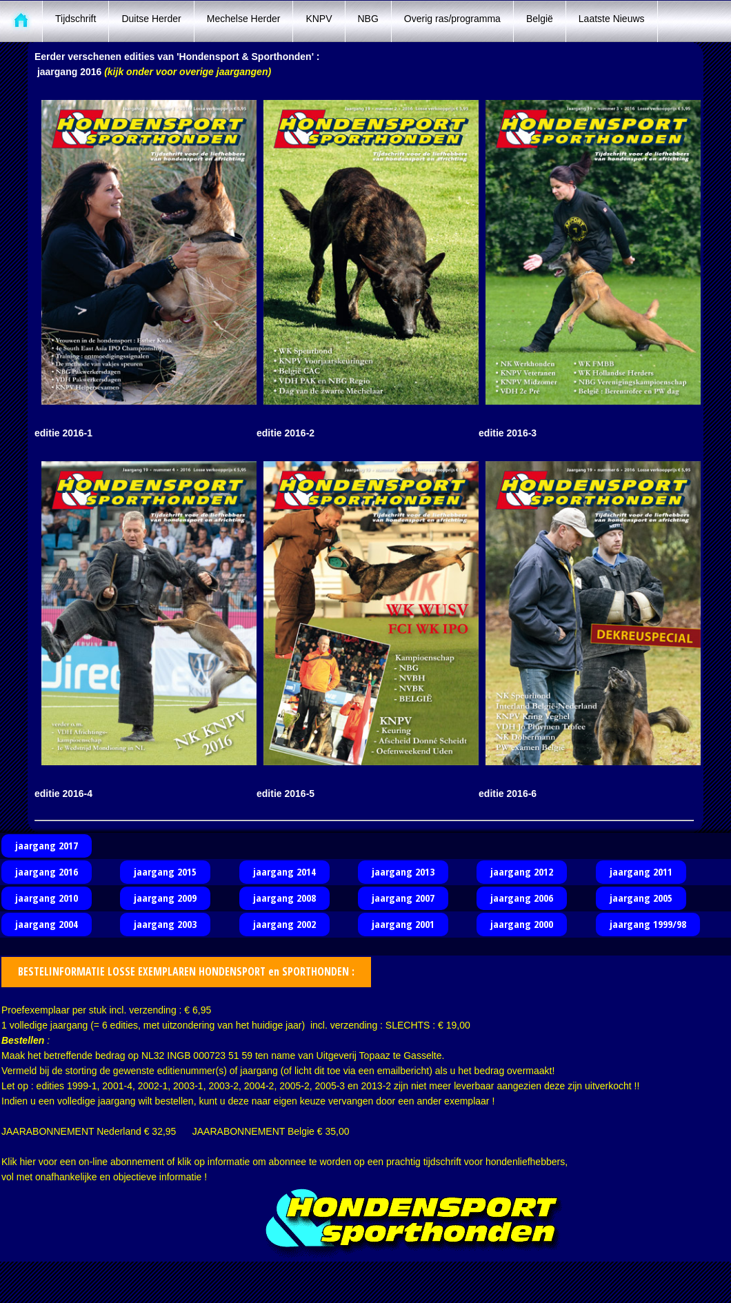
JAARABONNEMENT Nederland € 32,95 (88, 1131)
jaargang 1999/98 (648, 924)
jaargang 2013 (403, 871)
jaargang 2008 (284, 898)
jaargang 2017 (46, 845)
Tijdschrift (75, 18)
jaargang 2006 (521, 898)
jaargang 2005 (641, 898)
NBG (368, 18)
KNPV (319, 18)
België (539, 18)
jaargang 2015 (165, 871)
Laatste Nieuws (612, 18)
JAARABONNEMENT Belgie (253, 1131)
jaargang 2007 (403, 898)
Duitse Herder (151, 18)
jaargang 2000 (521, 924)
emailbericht (403, 1070)
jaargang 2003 (165, 924)
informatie (229, 1161)
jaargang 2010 (46, 898)
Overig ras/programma (452, 18)
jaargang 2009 (165, 898)
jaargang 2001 (403, 924)
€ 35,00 (333, 1131)
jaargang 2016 (46, 871)
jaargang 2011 (641, 871)
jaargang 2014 (284, 871)
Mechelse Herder (244, 18)
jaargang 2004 (46, 924)
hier (27, 1161)
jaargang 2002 (284, 924)
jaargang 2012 (521, 871)
